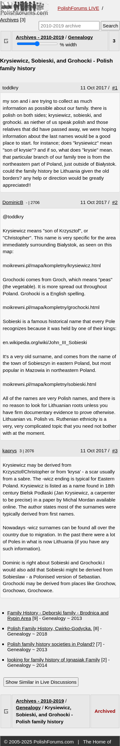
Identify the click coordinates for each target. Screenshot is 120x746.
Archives (9, 19)
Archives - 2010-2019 (40, 37)
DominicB (13, 202)
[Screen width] (37, 43)
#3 (115, 450)
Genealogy (80, 37)
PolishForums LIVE (78, 8)
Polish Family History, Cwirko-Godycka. (49, 628)
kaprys (10, 450)
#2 (115, 202)
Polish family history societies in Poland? (51, 644)
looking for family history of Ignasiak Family (53, 659)
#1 (115, 87)
